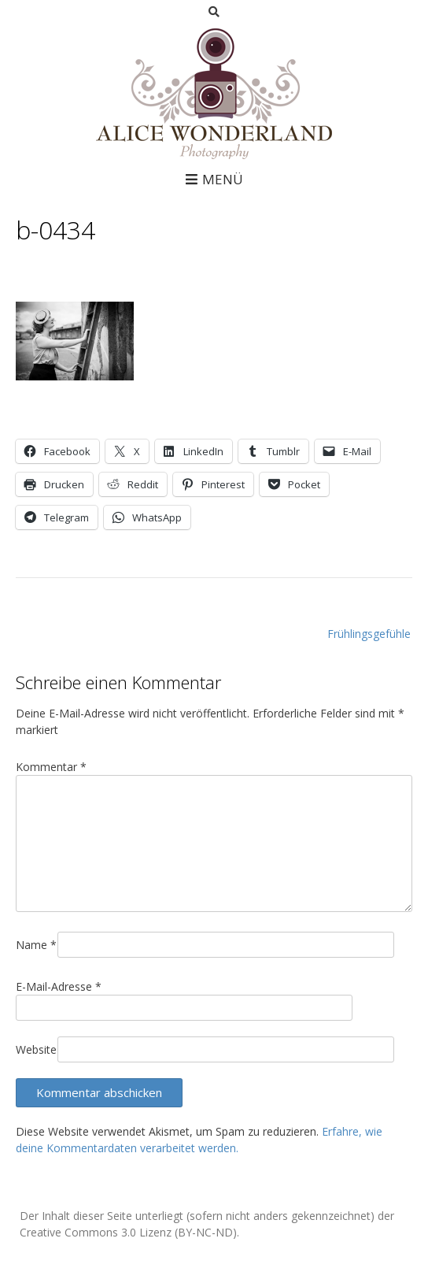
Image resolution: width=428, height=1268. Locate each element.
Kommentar (51, 766)
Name (36, 944)
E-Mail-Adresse (58, 986)
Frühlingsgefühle (369, 633)
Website (36, 1049)
